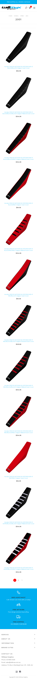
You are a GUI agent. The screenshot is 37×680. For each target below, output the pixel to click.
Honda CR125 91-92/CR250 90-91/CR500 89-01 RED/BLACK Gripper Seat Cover (18, 295)
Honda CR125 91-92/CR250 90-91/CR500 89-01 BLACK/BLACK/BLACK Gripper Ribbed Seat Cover (19, 112)
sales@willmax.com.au (13, 662)
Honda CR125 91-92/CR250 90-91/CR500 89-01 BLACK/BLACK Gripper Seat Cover (18, 67)
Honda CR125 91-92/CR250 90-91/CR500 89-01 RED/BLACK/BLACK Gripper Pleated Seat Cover (18, 340)
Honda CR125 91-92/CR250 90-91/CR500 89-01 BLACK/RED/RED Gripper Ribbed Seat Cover (18, 249)
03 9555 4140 (10, 660)
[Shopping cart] (30, 7)
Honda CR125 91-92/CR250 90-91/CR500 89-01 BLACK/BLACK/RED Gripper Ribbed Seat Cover (18, 158)
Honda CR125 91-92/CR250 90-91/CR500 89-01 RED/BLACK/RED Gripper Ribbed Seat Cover (18, 431)
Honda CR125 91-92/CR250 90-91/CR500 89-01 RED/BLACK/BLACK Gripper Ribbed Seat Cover (18, 386)
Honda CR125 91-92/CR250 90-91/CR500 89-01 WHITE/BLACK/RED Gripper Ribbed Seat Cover (19, 568)
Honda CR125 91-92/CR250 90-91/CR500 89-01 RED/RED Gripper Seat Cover (18, 477)
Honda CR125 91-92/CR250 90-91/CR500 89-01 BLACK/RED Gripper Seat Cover (18, 204)
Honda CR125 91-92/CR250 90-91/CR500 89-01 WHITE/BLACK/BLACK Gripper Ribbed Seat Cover (18, 523)
